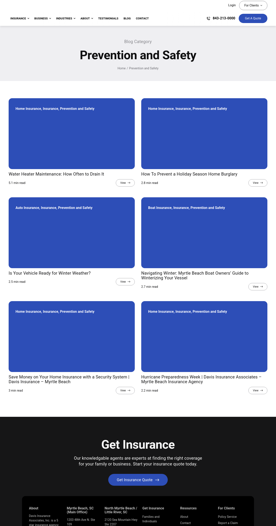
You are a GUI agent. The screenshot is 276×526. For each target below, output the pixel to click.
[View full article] (125, 183)
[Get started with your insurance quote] (138, 480)
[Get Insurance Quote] (253, 18)
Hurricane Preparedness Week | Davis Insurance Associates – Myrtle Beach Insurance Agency (201, 379)
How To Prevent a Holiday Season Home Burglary (189, 174)
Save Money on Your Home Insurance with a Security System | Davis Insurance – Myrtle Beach (69, 379)
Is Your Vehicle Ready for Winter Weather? (50, 273)
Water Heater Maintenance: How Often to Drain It (56, 174)
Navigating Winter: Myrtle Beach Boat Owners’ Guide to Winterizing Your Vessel (195, 276)
